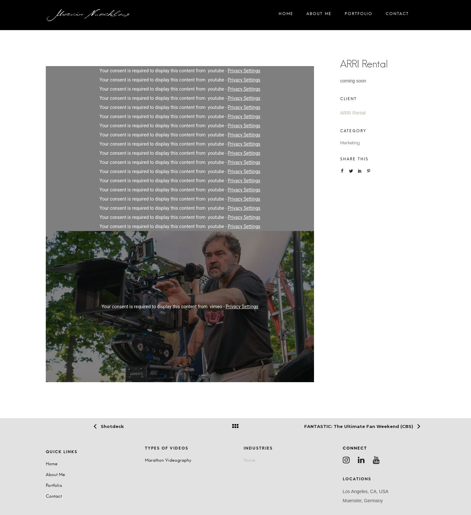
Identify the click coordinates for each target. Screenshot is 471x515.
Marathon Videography (168, 460)
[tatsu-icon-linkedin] (363, 460)
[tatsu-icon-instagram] (348, 460)
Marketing (350, 142)
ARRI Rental (353, 112)
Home (52, 464)
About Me (55, 475)
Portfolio (54, 486)
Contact (54, 496)
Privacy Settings (244, 70)
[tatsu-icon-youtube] (378, 460)
